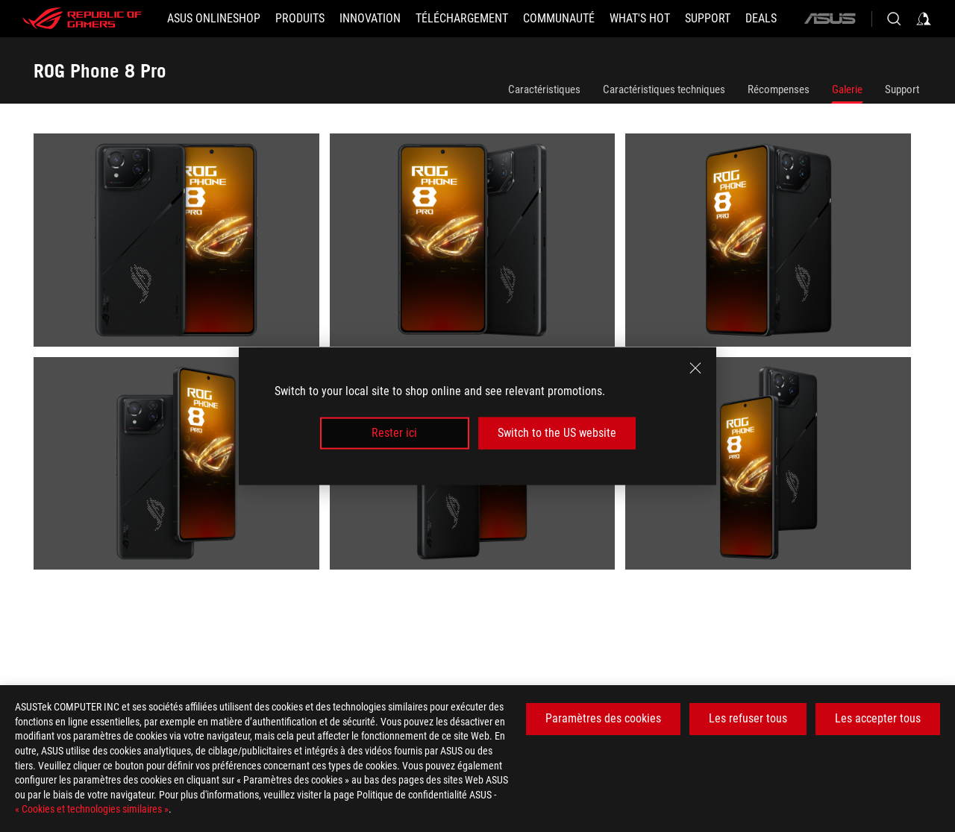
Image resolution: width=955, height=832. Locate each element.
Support (902, 89)
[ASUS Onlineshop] (213, 18)
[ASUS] (830, 18)
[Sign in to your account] (924, 18)
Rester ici (394, 433)
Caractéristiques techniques (664, 89)
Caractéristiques (544, 89)
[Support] (707, 18)
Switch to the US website (557, 433)
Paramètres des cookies (603, 718)
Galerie (847, 89)
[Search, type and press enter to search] (894, 18)
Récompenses (779, 89)
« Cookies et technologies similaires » (92, 809)
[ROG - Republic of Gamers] (82, 18)
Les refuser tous (748, 718)
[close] (695, 368)
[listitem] (182, 245)
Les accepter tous (878, 718)
